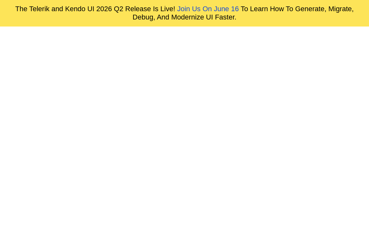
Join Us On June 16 (208, 9)
